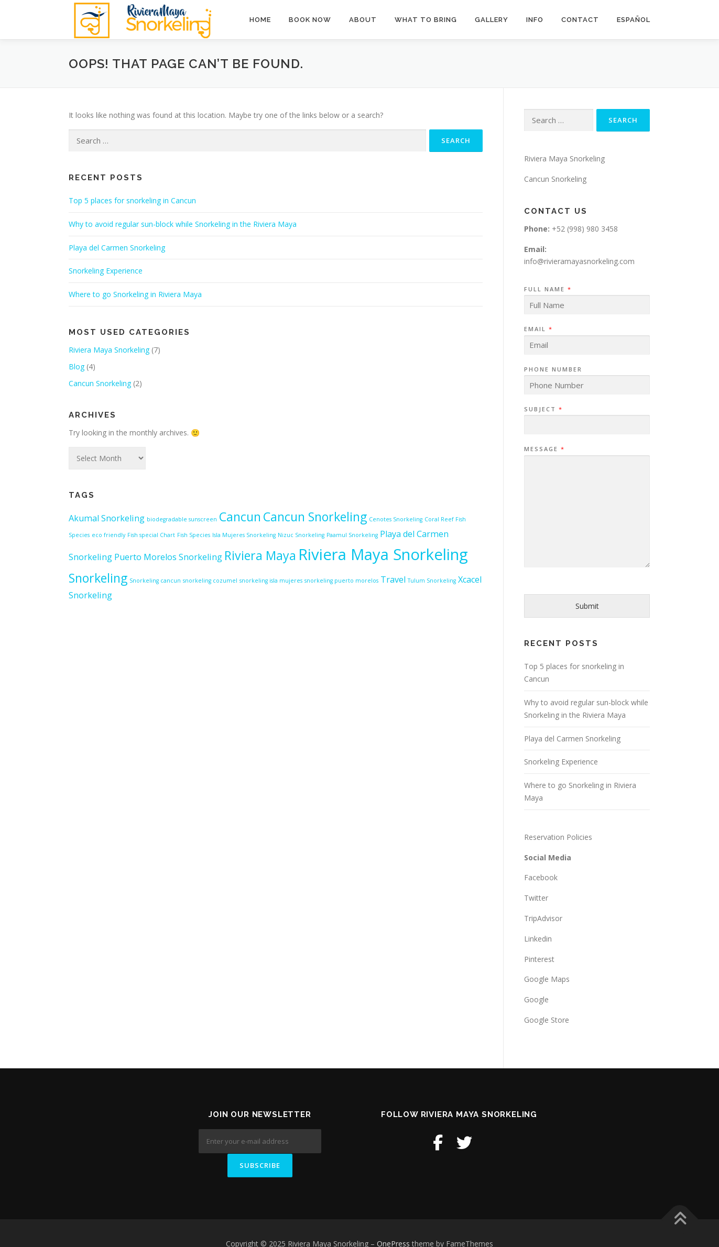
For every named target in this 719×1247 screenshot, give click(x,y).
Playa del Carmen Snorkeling (117, 248)
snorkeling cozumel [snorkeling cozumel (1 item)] (210, 580)
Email (538, 329)
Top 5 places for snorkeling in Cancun (132, 200)
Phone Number (553, 369)
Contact (580, 20)
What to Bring (426, 20)
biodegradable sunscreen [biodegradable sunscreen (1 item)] (182, 519)
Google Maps (547, 979)
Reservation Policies (558, 837)
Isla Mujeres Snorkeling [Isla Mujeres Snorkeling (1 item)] (244, 535)
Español (633, 20)
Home (260, 20)
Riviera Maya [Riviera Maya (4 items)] (260, 555)
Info (534, 20)
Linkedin (538, 939)
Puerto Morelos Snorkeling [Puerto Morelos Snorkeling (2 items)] (168, 557)
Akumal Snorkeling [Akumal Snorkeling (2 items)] (107, 518)
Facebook (541, 877)
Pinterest (539, 959)
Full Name (547, 289)
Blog (76, 366)
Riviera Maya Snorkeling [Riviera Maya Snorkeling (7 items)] (383, 554)
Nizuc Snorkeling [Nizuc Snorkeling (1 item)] (301, 535)
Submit (587, 606)
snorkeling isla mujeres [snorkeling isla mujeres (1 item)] (270, 580)
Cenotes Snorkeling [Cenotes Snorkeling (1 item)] (395, 519)
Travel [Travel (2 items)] (393, 579)
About (363, 20)
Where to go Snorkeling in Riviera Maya (135, 294)
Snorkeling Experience (106, 271)
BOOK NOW (310, 20)
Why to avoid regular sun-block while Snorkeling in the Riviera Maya (183, 224)
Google (536, 999)
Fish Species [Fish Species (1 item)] (193, 535)
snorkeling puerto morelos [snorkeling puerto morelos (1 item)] (341, 580)
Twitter (536, 898)
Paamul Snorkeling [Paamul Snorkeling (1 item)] (352, 535)
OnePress (393, 1222)
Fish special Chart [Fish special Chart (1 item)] (151, 535)
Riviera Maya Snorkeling (109, 350)
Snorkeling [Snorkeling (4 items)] (98, 578)
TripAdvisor (543, 918)
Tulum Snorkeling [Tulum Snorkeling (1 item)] (432, 580)
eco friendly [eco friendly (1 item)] (108, 535)
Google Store (546, 1020)
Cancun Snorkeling (100, 383)
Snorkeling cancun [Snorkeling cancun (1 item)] (155, 580)
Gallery (491, 20)
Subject (543, 409)
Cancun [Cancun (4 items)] (240, 516)
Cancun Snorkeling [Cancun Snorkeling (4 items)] (315, 516)
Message (544, 449)
